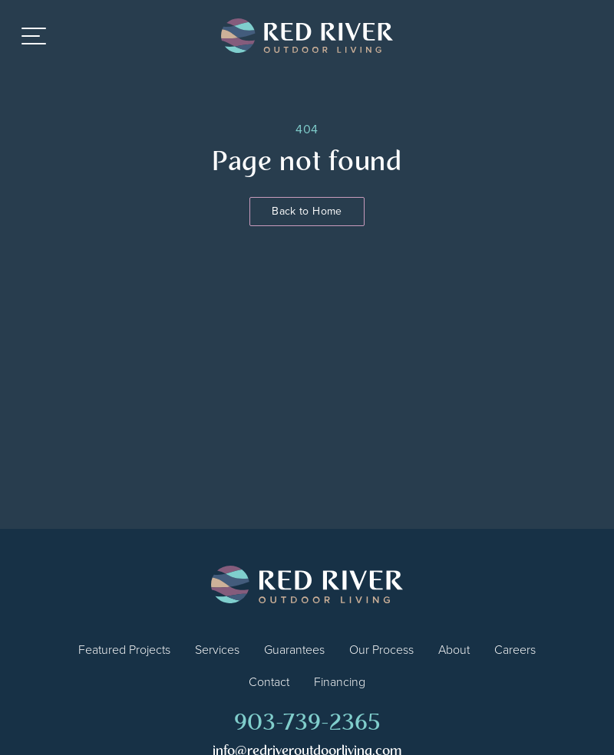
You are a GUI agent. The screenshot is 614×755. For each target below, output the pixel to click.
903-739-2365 (307, 724)
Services (217, 649)
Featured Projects (124, 649)
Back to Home (307, 211)
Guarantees (294, 649)
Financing (339, 682)
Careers (515, 649)
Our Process (381, 649)
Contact (269, 682)
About (454, 649)
